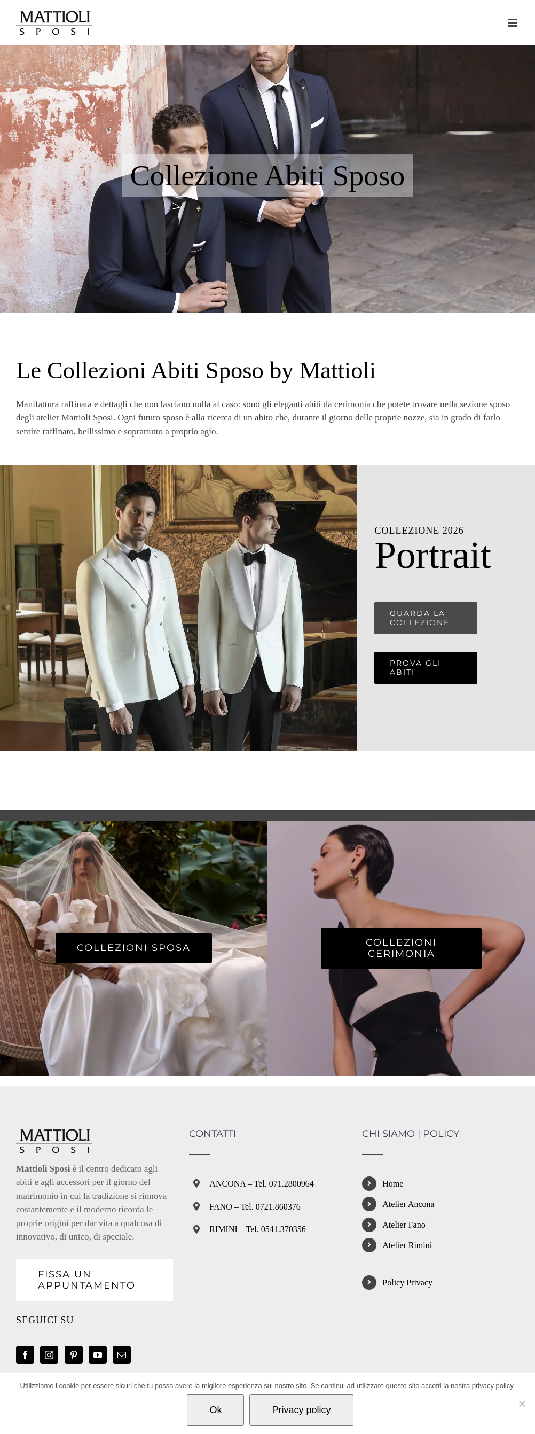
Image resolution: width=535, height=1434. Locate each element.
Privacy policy (301, 1410)
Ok (215, 1410)
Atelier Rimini (407, 1245)
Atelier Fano (403, 1224)
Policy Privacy (407, 1282)
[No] (521, 1403)
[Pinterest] (74, 1355)
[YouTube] (98, 1355)
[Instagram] (49, 1355)
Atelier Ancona (408, 1204)
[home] (54, 1136)
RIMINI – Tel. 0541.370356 (257, 1229)
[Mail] (122, 1355)
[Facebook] (25, 1355)
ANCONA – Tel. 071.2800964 (261, 1183)
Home (392, 1183)
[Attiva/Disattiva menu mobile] (513, 22)
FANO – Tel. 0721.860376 (254, 1206)
